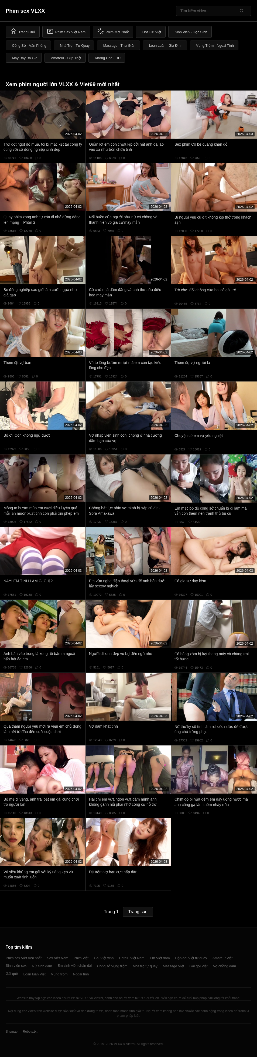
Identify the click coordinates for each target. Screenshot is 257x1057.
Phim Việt (81, 958)
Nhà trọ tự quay (145, 966)
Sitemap (12, 1031)
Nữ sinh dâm (42, 966)
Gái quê (12, 974)
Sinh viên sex (16, 966)
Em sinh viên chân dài (74, 966)
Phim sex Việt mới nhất (24, 958)
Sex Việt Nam (57, 958)
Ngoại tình (81, 974)
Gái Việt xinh (104, 958)
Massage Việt (173, 966)
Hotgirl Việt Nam (131, 958)
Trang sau (138, 911)
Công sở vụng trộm (112, 966)
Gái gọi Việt (198, 966)
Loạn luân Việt (34, 974)
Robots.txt (30, 1031)
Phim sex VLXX (25, 11)
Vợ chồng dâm (224, 966)
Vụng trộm (59, 974)
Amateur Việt (223, 958)
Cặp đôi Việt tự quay (191, 958)
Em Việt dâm (160, 958)
